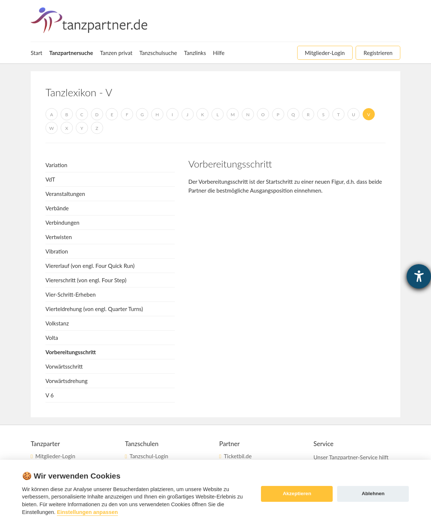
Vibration (56, 251)
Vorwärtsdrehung (66, 380)
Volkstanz (57, 323)
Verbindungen (62, 222)
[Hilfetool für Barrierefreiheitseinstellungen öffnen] (419, 276)
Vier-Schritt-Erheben (70, 294)
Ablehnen (373, 493)
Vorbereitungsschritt (70, 352)
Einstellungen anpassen (87, 512)
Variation (56, 165)
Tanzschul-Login (148, 456)
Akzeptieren (297, 493)
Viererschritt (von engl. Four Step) (85, 280)
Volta (51, 337)
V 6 (49, 395)
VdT (50, 179)
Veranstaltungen (65, 193)
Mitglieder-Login (55, 456)
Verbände (57, 208)
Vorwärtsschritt (64, 366)
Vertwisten (58, 237)
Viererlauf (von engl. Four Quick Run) (90, 265)
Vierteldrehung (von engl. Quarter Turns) (94, 309)
